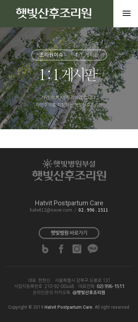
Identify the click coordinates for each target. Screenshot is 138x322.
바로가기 (69, 233)
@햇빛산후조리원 (88, 292)
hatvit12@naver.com (51, 210)
